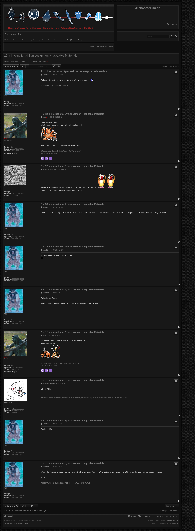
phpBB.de (174, 523)
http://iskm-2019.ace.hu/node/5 (54, 86)
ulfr (47, 61)
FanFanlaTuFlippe (171, 520)
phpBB (15, 520)
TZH (5, 96)
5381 (12, 147)
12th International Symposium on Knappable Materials (40, 55)
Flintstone (8, 186)
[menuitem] (172, 24)
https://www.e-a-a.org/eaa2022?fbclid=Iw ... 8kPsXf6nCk (65, 483)
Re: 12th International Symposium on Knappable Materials (72, 114)
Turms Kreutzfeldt (34, 61)
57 (11, 192)
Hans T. (18, 61)
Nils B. (24, 61)
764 (12, 102)
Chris (44, 61)
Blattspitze (8, 402)
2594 (12, 408)
